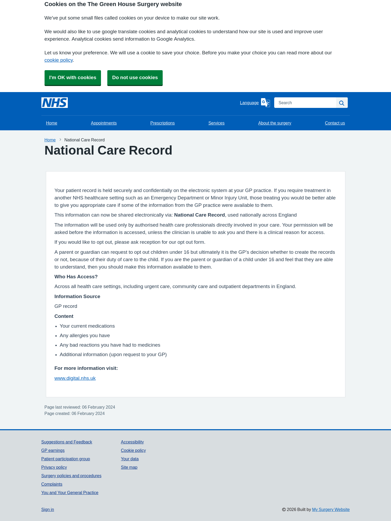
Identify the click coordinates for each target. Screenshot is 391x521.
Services (216, 123)
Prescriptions (162, 123)
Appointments (104, 123)
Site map (129, 467)
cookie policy (59, 60)
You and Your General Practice (70, 492)
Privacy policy (54, 467)
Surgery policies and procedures (71, 476)
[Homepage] (54, 102)
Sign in (47, 509)
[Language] (255, 102)
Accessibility (132, 442)
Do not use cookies (135, 77)
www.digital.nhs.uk (75, 378)
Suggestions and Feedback (66, 442)
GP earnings (53, 450)
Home (51, 123)
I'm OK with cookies (72, 77)
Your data (129, 459)
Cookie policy (133, 450)
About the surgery (274, 123)
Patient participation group (65, 459)
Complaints (51, 484)
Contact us (335, 123)
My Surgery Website (331, 509)
